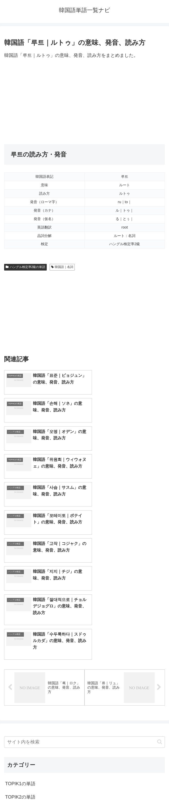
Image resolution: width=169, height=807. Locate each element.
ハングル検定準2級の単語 (25, 267)
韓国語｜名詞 (62, 267)
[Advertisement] (84, 102)
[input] (84, 602)
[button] (159, 602)
